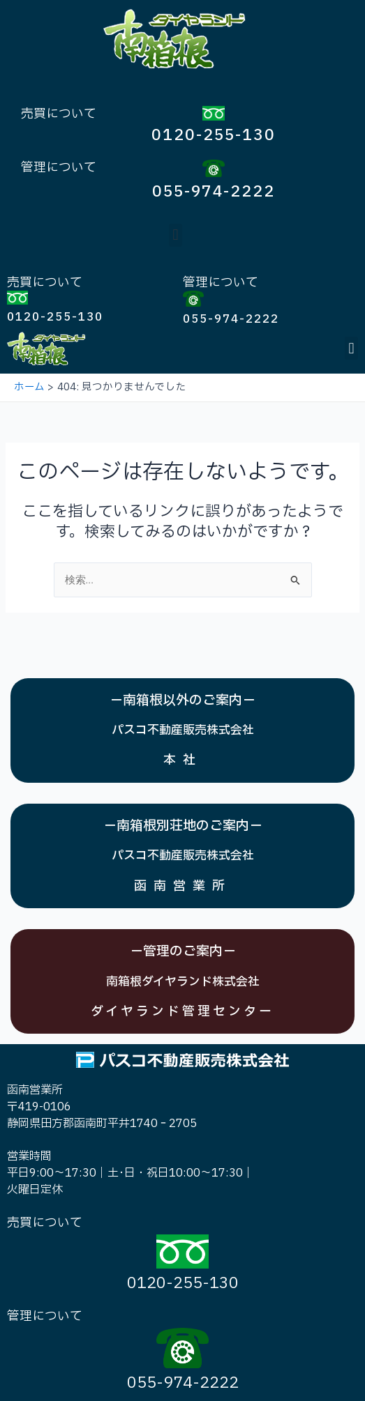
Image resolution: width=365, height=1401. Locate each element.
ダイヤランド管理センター (182, 1011)
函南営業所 (183, 886)
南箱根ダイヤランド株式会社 (183, 981)
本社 (182, 760)
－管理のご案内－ (183, 951)
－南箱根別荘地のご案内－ (182, 826)
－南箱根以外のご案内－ (182, 700)
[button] (175, 235)
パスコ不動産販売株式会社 (183, 730)
